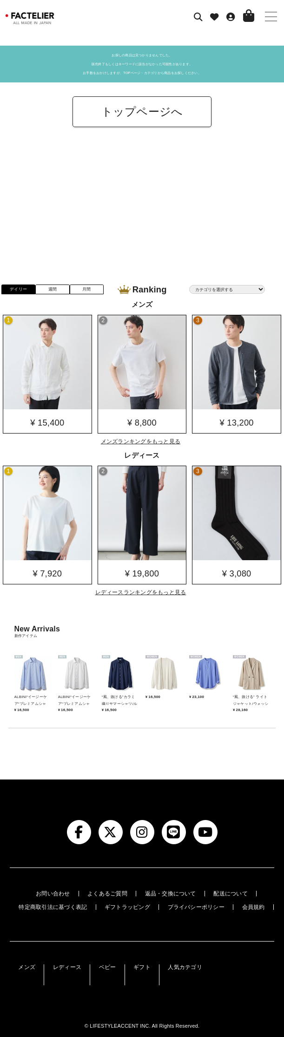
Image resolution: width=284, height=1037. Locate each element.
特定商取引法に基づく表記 (53, 907)
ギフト (142, 967)
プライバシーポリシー (196, 907)
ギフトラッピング (127, 907)
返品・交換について (170, 893)
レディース (67, 967)
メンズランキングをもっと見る (140, 441)
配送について (230, 893)
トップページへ (142, 111)
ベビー (107, 967)
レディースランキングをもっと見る (140, 592)
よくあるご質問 (107, 893)
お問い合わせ (53, 893)
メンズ (26, 967)
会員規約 (253, 907)
